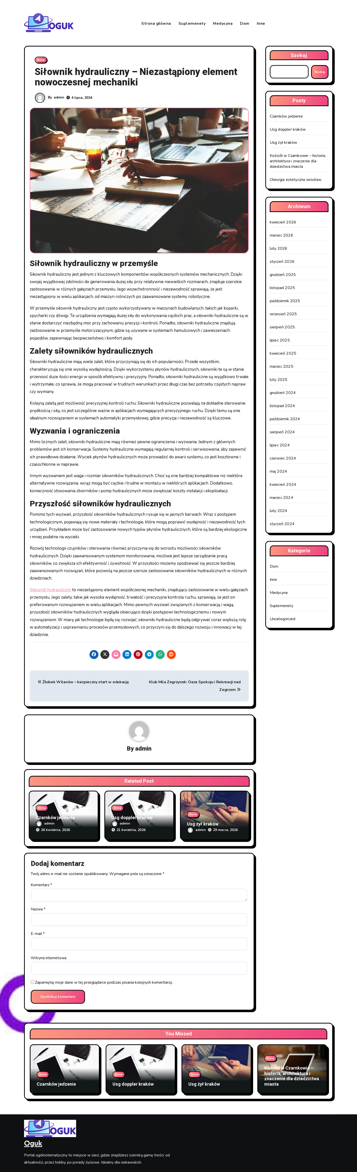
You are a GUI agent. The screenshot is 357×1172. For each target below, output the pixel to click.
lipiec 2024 (280, 445)
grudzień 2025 (283, 274)
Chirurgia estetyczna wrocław (296, 179)
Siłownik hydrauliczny (50, 590)
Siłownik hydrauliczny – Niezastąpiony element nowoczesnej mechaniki (136, 77)
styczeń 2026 (282, 261)
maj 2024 (278, 471)
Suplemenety (192, 23)
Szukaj (299, 55)
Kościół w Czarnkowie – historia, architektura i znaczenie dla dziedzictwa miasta (298, 161)
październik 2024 (285, 419)
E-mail (38, 933)
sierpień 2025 (282, 327)
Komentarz (41, 885)
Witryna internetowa (48, 958)
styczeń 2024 (282, 524)
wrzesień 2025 (283, 314)
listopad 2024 (282, 406)
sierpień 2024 (282, 432)
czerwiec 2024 (283, 458)
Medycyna (223, 23)
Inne (261, 23)
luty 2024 (279, 510)
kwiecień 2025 (283, 353)
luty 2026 (279, 248)
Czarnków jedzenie (55, 817)
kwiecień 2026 (283, 222)
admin (59, 97)
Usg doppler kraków (131, 817)
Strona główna (156, 23)
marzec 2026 (281, 235)
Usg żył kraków (202, 824)
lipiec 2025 (280, 340)
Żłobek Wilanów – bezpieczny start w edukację (83, 682)
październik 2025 (285, 301)
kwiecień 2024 (283, 484)
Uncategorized (283, 619)
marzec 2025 (281, 366)
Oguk (33, 1143)
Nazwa (38, 909)
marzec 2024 (281, 497)
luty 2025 (279, 379)
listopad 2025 (282, 288)
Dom (244, 23)
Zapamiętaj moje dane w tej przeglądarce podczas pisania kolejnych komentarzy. (104, 982)
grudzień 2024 (283, 392)
